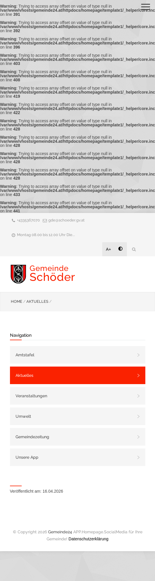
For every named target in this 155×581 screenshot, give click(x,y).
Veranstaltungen (31, 395)
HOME (16, 301)
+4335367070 (28, 220)
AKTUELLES (37, 301)
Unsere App (27, 457)
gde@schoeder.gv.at (66, 220)
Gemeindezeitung (32, 436)
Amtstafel (25, 355)
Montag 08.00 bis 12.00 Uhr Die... (46, 235)
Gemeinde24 (60, 532)
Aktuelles (24, 375)
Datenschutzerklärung (88, 539)
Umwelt (23, 416)
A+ (108, 249)
